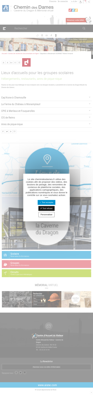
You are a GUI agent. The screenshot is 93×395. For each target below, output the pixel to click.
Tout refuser (46, 208)
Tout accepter (46, 202)
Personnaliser (46, 214)
